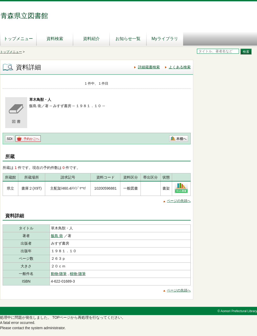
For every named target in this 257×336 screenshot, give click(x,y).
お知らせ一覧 (128, 38)
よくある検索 (180, 67)
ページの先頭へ (179, 201)
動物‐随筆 (59, 274)
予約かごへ (31, 139)
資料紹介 (91, 38)
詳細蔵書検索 (149, 67)
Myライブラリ (164, 38)
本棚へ (181, 139)
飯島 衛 (57, 236)
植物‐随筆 (78, 274)
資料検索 (54, 38)
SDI (10, 139)
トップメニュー (18, 38)
